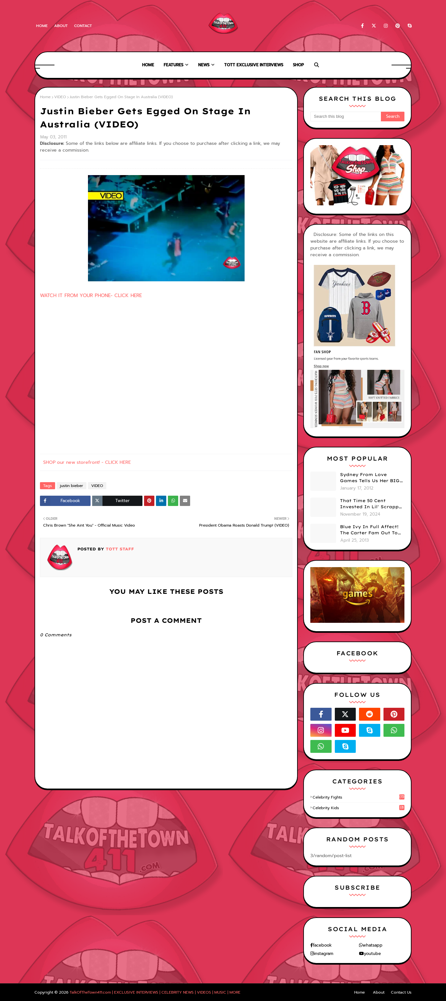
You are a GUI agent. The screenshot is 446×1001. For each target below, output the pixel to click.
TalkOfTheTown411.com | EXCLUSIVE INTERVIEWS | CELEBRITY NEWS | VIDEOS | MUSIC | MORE (155, 992)
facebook (322, 945)
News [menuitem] (203, 65)
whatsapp (373, 945)
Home (42, 26)
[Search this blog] (345, 116)
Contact (83, 26)
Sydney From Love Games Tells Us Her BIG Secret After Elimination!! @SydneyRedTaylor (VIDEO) (370, 478)
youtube (372, 953)
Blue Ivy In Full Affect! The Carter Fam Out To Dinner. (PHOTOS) (369, 530)
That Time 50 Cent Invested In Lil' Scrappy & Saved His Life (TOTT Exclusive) (371, 504)
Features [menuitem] (173, 65)
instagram (323, 953)
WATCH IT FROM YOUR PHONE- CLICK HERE (91, 295)
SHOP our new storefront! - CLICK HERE (87, 462)
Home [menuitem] (148, 65)
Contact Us (401, 992)
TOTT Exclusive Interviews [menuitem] (253, 65)
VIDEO (60, 97)
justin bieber (71, 486)
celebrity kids (358, 808)
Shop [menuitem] (298, 65)
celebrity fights (358, 797)
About (61, 26)
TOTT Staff (119, 549)
